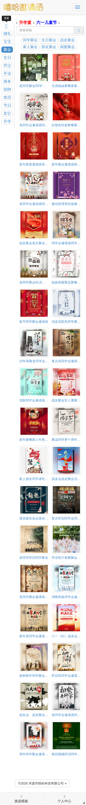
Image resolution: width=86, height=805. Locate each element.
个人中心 (64, 799)
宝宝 (7, 41)
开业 (7, 73)
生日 (7, 57)
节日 (7, 105)
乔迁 (7, 65)
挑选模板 (21, 799)
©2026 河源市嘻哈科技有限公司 (42, 783)
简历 (7, 97)
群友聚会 (49, 47)
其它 (7, 113)
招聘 (7, 89)
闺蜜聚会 (67, 47)
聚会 (7, 49)
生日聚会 (49, 40)
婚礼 (7, 33)
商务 (7, 81)
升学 (7, 121)
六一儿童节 (46, 22)
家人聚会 (30, 47)
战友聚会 (67, 40)
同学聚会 (30, 40)
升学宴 (25, 22)
